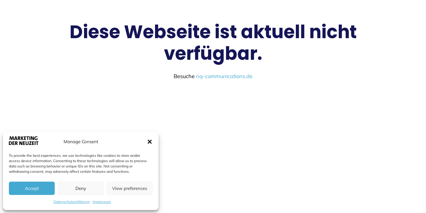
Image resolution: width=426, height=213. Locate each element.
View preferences (129, 188)
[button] (150, 142)
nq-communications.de (224, 76)
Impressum (102, 201)
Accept (32, 188)
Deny (80, 188)
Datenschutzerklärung (72, 201)
